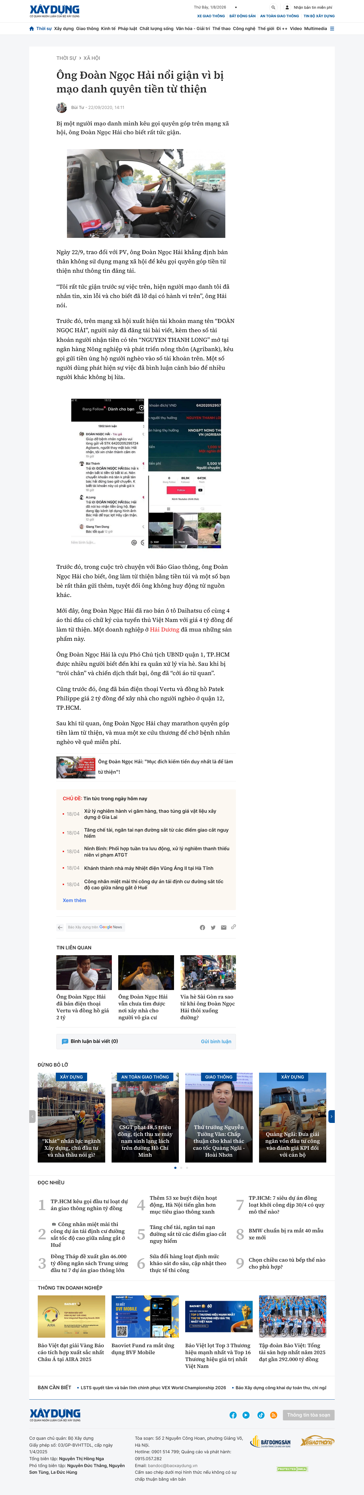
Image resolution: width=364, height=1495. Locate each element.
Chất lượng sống (156, 28)
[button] (175, 1168)
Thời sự (44, 28)
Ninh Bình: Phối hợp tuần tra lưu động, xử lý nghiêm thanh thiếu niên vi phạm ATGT (157, 852)
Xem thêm (74, 900)
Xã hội (92, 58)
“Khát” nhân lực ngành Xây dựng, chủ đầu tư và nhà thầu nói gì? (71, 1148)
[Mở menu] (332, 28)
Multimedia (315, 28)
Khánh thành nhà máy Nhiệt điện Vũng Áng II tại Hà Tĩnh (149, 868)
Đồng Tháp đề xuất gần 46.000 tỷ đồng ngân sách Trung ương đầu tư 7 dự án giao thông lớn (89, 1263)
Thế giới (266, 28)
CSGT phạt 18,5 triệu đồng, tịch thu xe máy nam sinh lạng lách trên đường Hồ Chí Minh (145, 1141)
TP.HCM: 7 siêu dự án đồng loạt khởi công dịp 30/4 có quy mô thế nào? (286, 1204)
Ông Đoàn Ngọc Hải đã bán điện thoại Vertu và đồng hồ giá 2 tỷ (82, 1007)
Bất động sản (243, 16)
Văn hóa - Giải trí (193, 28)
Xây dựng (64, 28)
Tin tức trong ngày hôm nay (115, 799)
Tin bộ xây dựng (319, 16)
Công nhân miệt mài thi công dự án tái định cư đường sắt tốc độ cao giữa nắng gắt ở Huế (153, 885)
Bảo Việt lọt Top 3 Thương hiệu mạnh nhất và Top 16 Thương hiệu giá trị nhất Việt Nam (218, 1356)
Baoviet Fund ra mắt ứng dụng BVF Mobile (143, 1349)
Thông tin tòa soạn (308, 1415)
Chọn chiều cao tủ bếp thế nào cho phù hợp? (287, 1263)
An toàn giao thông (279, 16)
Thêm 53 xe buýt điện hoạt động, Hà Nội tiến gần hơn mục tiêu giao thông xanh (183, 1204)
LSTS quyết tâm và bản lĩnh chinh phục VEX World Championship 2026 (153, 1387)
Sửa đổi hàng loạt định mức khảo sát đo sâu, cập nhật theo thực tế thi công (188, 1263)
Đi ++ (282, 28)
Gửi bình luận (216, 1042)
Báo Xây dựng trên (95, 927)
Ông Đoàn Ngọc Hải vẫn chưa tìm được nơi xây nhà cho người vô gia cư (142, 1007)
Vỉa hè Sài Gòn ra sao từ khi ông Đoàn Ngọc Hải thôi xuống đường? (207, 1007)
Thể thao (221, 28)
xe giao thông (211, 16)
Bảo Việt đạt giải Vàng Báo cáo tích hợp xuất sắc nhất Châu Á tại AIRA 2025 (71, 1352)
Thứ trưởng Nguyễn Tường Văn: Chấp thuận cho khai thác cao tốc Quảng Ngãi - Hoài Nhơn (219, 1141)
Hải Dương (164, 630)
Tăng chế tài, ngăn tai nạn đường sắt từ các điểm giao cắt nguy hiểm (156, 833)
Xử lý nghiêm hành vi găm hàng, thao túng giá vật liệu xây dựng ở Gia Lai (150, 814)
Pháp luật (127, 28)
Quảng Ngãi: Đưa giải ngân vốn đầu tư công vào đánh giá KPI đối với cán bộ (292, 1144)
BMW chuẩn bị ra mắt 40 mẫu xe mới (286, 1234)
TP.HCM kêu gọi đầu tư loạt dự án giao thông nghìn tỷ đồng (89, 1205)
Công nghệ (244, 28)
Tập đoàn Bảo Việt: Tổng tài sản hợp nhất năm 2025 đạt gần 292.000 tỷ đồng (292, 1352)
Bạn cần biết (54, 1388)
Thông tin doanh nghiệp (70, 1288)
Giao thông (87, 28)
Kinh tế (108, 28)
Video (296, 28)
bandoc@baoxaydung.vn (173, 1465)
